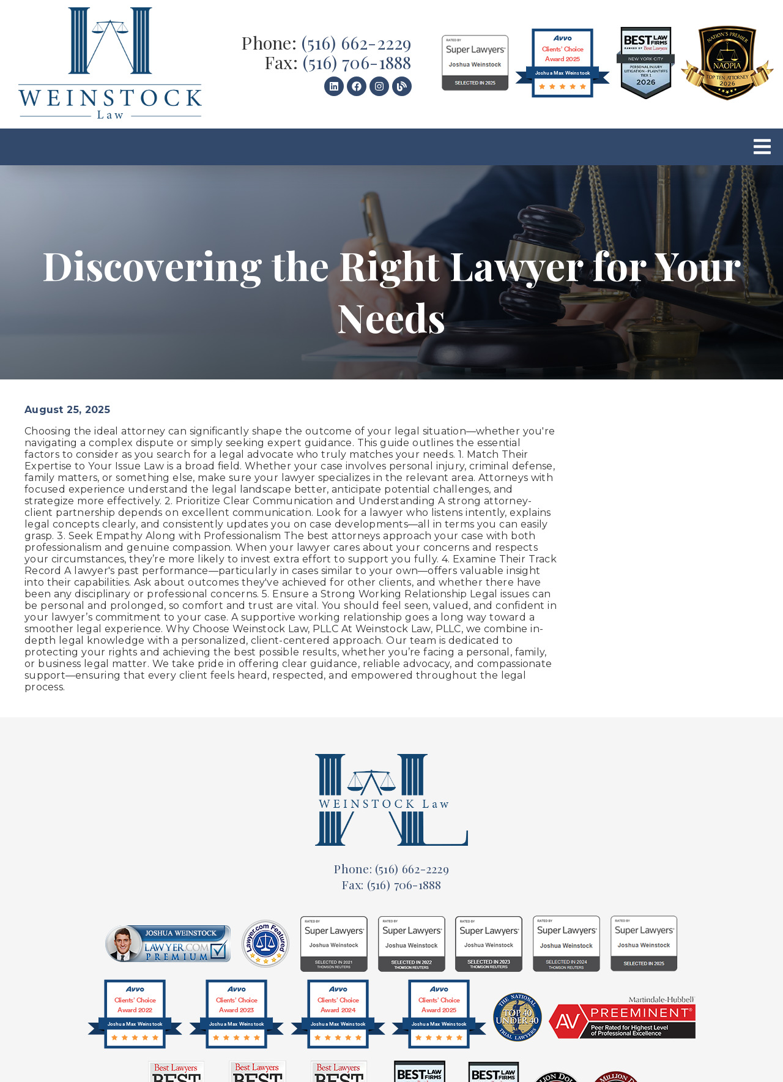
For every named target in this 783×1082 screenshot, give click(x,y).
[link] (110, 64)
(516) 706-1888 (357, 61)
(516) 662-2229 (357, 42)
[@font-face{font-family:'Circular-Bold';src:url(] (134, 1017)
